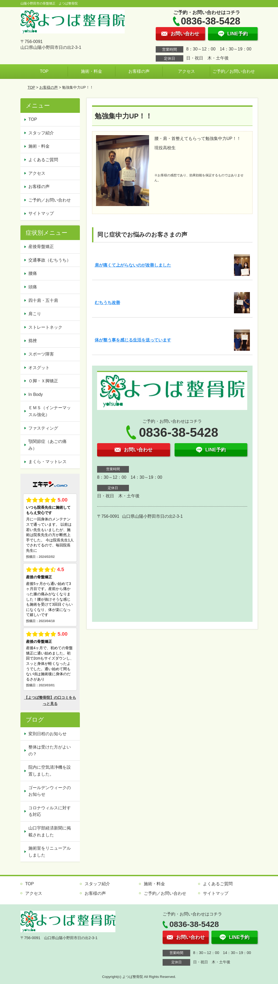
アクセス (186, 71)
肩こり (34, 313)
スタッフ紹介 (41, 133)
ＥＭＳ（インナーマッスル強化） (49, 411)
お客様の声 (139, 71)
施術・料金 (91, 71)
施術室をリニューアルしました (49, 851)
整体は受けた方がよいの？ (49, 750)
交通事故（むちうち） (49, 260)
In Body (35, 394)
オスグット (39, 367)
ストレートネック (45, 327)
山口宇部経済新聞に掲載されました (49, 831)
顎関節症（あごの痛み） (47, 445)
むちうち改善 (107, 302)
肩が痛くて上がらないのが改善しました (133, 265)
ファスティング (43, 428)
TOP (44, 71)
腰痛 (32, 273)
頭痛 (32, 287)
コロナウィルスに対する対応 (49, 811)
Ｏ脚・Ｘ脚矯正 (43, 381)
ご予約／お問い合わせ (233, 71)
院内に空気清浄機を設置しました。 (49, 770)
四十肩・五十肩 (43, 300)
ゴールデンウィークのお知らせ (49, 791)
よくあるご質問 (43, 159)
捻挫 (32, 340)
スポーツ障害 (41, 354)
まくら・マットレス (47, 461)
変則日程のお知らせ (47, 733)
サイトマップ (41, 213)
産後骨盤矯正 (41, 246)
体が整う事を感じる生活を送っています (133, 340)
